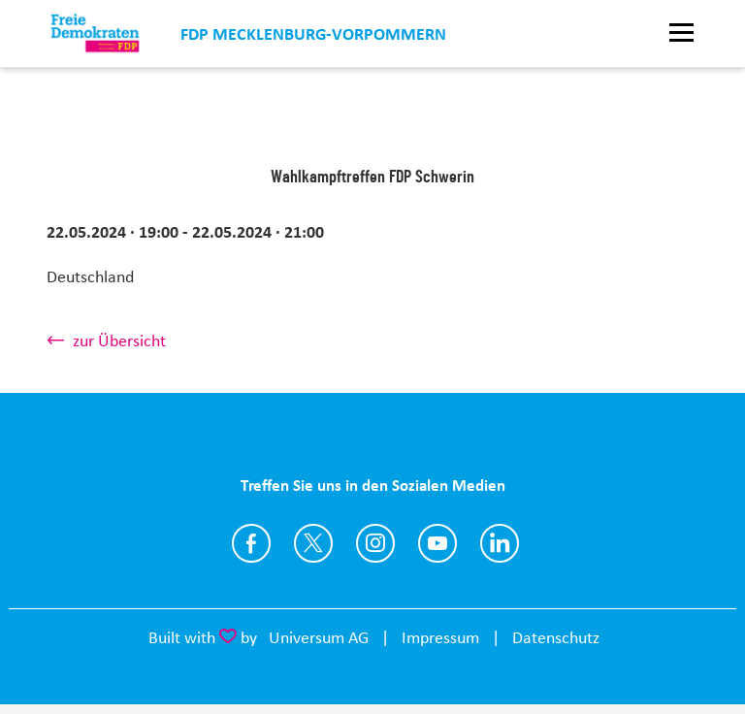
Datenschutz (555, 637)
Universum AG (319, 637)
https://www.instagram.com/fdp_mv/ (375, 543)
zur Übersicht (119, 340)
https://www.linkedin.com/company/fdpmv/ (499, 543)
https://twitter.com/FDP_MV (313, 543)
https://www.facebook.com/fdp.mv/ (251, 543)
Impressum (440, 637)
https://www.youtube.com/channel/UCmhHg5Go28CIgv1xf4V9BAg (437, 543)
